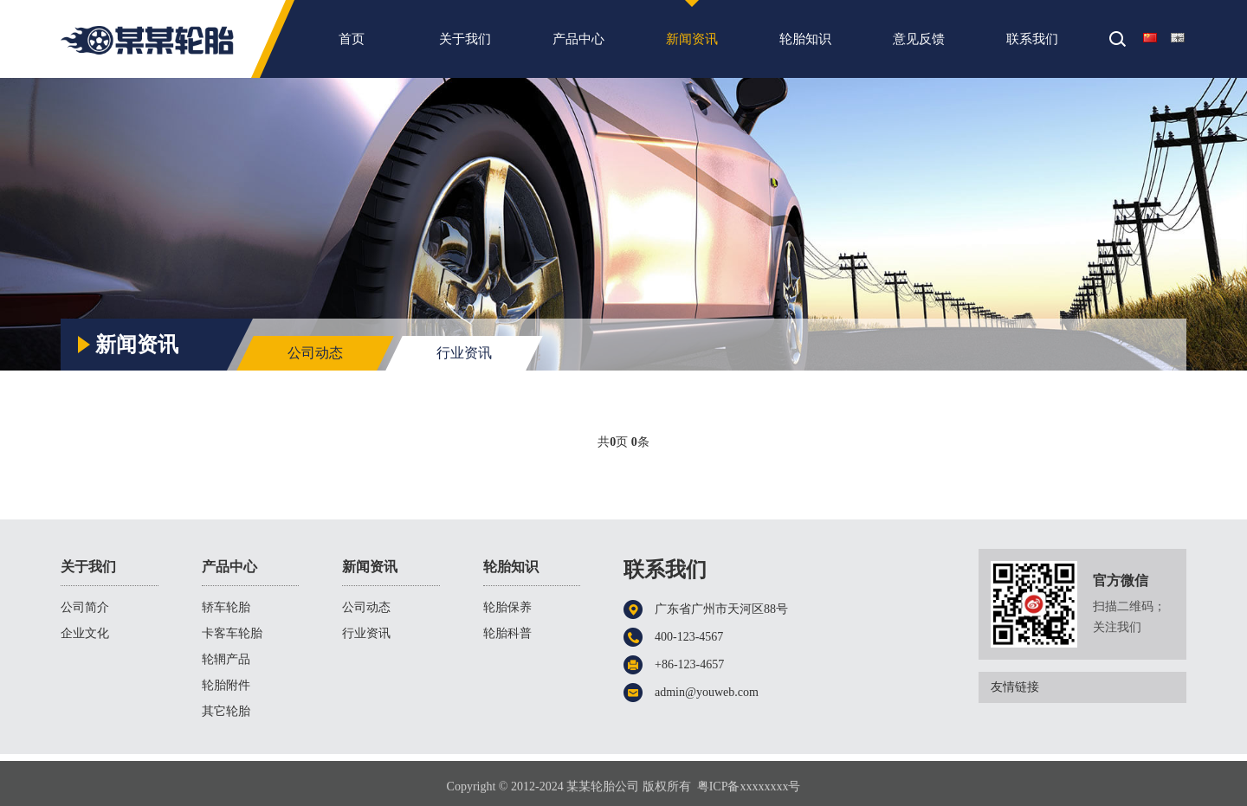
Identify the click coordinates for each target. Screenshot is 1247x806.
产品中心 (578, 43)
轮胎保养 (507, 607)
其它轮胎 (226, 711)
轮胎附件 (226, 685)
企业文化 (85, 633)
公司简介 (85, 607)
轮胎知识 (805, 43)
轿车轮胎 (226, 607)
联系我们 (1032, 43)
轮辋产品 (226, 659)
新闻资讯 (692, 43)
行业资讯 (1153, 305)
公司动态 (315, 352)
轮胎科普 (507, 633)
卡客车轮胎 (232, 633)
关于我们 (465, 43)
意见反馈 (919, 43)
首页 (352, 43)
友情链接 (1088, 687)
